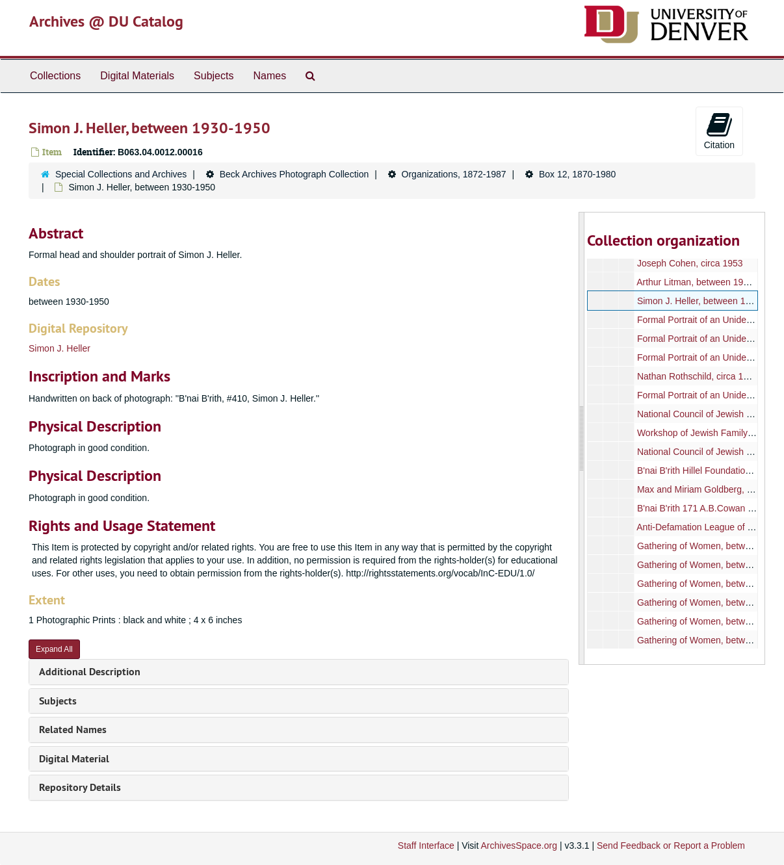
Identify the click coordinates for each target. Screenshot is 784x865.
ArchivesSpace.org (518, 845)
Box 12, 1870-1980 (577, 174)
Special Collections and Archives (121, 174)
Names (269, 75)
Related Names (73, 729)
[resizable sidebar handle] (581, 438)
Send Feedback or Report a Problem (671, 845)
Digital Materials (137, 75)
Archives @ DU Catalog (106, 21)
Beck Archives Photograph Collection (294, 174)
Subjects (213, 75)
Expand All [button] (54, 649)
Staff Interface (426, 845)
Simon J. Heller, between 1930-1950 (710, 301)
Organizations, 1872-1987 (454, 174)
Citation (719, 130)
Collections (55, 75)
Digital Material (74, 759)
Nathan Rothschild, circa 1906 (698, 376)
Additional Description (89, 671)
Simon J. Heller (59, 348)
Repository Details (80, 787)
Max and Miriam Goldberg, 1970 (702, 489)
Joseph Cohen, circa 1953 (690, 263)
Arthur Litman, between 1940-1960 (706, 282)
